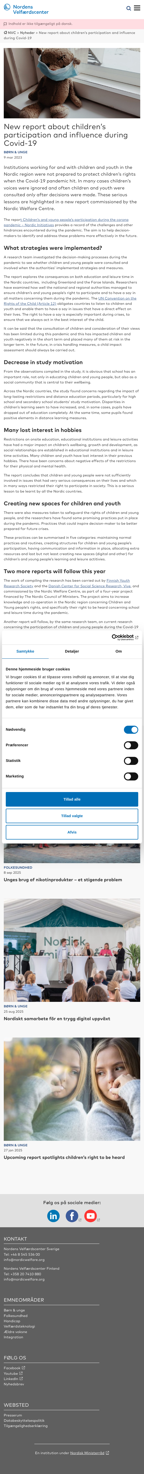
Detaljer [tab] (72, 651)
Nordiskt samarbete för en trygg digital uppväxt (57, 1018)
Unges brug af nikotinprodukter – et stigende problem (63, 879)
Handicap (12, 1321)
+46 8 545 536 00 (25, 1254)
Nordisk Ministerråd (87, 1453)
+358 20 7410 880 (26, 1274)
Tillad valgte (72, 816)
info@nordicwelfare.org (24, 1259)
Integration (13, 1337)
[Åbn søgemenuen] (128, 9)
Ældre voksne (15, 1332)
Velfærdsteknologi (19, 1326)
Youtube (11, 1373)
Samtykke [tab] (25, 651)
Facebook (12, 1368)
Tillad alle (72, 799)
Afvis (72, 832)
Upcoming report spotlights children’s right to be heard (64, 1157)
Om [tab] (118, 651)
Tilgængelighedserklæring (26, 1425)
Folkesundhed (16, 1315)
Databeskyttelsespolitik (24, 1420)
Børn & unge (14, 1310)
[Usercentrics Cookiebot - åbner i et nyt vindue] (116, 637)
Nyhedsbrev (14, 1384)
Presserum (13, 1415)
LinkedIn (11, 1379)
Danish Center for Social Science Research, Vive (89, 586)
